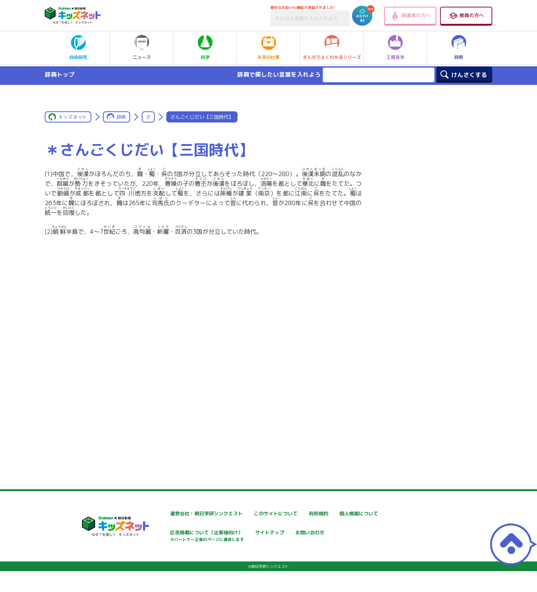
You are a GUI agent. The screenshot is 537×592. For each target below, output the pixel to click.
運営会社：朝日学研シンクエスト (186, 513)
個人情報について (168, 533)
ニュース (142, 47)
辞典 (458, 47)
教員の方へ (466, 15)
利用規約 (336, 513)
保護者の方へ (410, 15)
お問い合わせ (162, 559)
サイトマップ (341, 533)
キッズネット (72, 117)
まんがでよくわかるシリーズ (332, 47)
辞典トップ (60, 74)
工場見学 (395, 47)
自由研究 (78, 47)
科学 (205, 47)
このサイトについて (259, 513)
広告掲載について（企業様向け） (275, 537)
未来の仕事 (268, 47)
